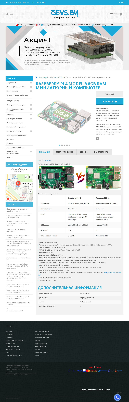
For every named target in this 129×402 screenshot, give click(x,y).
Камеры (10, 143)
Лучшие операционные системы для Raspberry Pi (18, 216)
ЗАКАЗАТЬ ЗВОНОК (118, 397)
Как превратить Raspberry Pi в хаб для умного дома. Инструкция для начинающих (19, 244)
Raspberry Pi (11, 83)
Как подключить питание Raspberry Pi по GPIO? (16, 310)
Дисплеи (10, 139)
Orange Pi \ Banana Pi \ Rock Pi (17, 96)
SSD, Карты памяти (14, 119)
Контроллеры (12, 91)
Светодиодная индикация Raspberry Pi (16, 230)
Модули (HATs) (13, 101)
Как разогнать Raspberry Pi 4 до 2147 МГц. (18, 304)
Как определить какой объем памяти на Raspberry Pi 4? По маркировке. (17, 266)
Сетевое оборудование (16, 127)
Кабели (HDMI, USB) (14, 131)
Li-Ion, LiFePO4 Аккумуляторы (13, 152)
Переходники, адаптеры (16, 135)
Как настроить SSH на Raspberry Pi (18, 259)
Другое (9, 157)
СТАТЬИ (10, 204)
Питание (10, 115)
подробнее (47, 160)
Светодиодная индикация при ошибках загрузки (18, 210)
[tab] (44, 152)
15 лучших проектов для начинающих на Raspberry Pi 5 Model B (18, 223)
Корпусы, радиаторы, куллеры (15, 109)
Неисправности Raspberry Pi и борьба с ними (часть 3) (18, 298)
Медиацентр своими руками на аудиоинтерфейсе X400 (18, 236)
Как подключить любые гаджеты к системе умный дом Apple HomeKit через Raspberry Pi (19, 252)
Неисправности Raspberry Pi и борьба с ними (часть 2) (18, 291)
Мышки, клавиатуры (15, 123)
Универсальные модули (16, 105)
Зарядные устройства (15, 147)
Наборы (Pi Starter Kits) (16, 87)
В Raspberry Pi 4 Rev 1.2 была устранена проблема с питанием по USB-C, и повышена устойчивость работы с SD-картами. (19, 276)
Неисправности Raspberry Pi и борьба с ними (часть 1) (18, 285)
